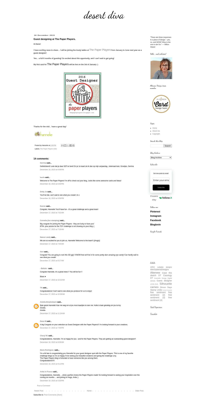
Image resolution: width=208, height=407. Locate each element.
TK (41, 288)
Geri (41, 252)
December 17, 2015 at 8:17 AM (52, 261)
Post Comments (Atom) (53, 395)
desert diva (104, 15)
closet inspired (167, 290)
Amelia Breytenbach (48, 302)
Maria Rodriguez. (47, 350)
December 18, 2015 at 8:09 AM (52, 342)
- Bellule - (44, 268)
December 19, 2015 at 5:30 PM (52, 381)
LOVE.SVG (154, 284)
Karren (43, 206)
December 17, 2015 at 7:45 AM (52, 244)
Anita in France (46, 372)
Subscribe (161, 187)
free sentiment (158, 292)
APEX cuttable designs (161, 267)
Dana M (43, 321)
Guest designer (164, 280)
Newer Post (38, 391)
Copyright (156, 134)
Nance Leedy (45, 237)
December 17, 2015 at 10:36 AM (52, 294)
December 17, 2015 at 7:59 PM (52, 328)
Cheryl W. (44, 336)
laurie (42, 177)
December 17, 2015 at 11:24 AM (52, 313)
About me (156, 131)
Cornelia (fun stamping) (50, 220)
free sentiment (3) (161, 296)
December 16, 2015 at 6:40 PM (52, 184)
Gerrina (43, 163)
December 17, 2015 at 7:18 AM (52, 229)
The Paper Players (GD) (48, 149)
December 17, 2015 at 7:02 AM (52, 213)
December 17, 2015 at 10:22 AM (52, 280)
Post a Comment (43, 386)
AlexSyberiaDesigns (159, 269)
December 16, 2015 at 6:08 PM (52, 170)
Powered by (161, 198)
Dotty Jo (43, 192)
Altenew (155, 272)
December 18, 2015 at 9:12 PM (52, 364)
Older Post (139, 391)
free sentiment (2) (161, 293)
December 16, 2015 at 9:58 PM (52, 198)
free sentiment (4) (161, 298)
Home (89, 391)
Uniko (159, 290)
